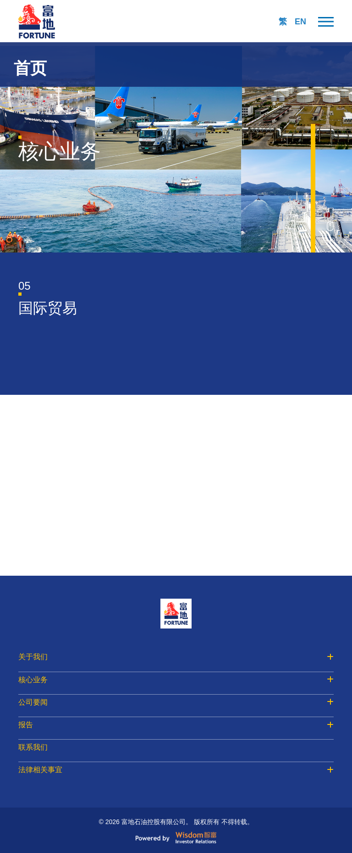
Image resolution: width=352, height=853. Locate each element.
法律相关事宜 (176, 770)
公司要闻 (176, 702)
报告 (176, 725)
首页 (30, 68)
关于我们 (176, 657)
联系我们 (33, 747)
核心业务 (176, 680)
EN (300, 21)
